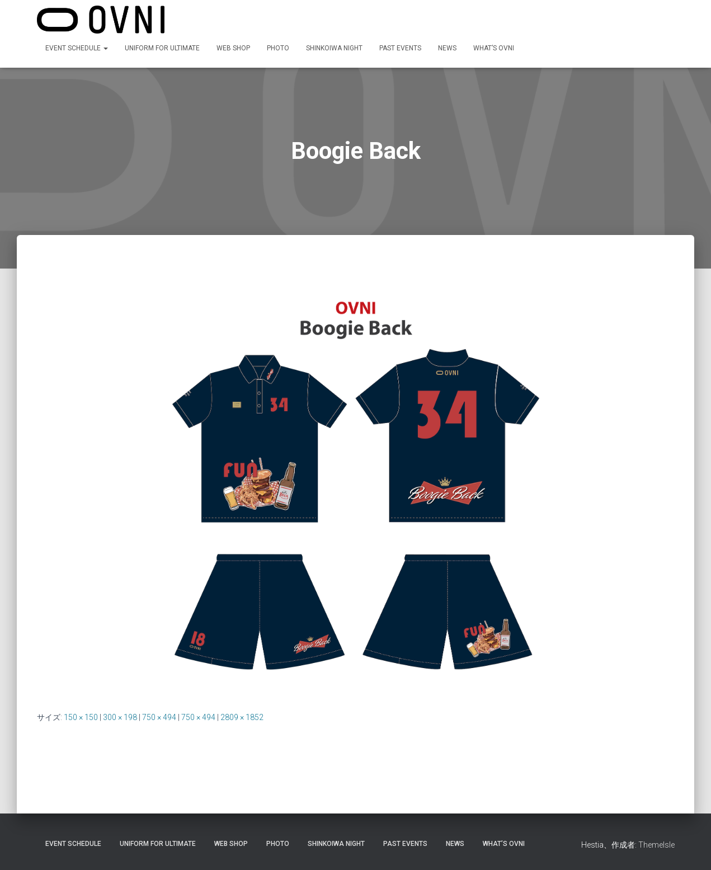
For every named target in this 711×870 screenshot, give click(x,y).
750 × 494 (159, 717)
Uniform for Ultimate (162, 48)
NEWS (447, 48)
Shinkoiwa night (334, 48)
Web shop (233, 48)
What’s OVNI (493, 48)
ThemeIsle (656, 844)
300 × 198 (120, 717)
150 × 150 (81, 717)
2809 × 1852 (241, 717)
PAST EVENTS (400, 48)
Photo (278, 48)
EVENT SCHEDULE (76, 48)
